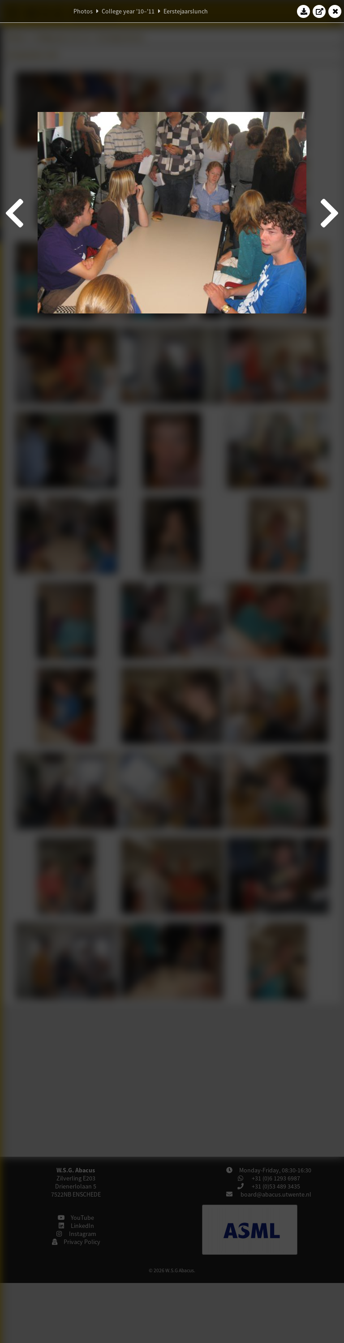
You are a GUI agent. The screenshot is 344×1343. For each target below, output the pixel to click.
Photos (83, 11)
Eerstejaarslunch (185, 11)
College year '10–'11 (128, 11)
